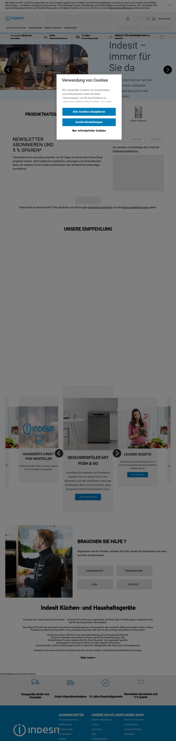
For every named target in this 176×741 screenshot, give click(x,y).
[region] (89, 107)
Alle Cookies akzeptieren (89, 111)
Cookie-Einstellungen (89, 122)
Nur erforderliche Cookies (89, 130)
